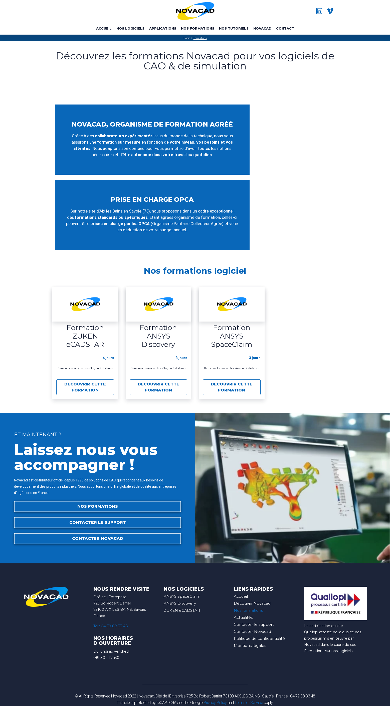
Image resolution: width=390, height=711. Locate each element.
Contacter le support (254, 624)
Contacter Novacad (252, 631)
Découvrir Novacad (252, 603)
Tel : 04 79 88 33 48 (110, 626)
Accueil (241, 596)
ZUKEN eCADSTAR (182, 610)
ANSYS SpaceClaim (182, 596)
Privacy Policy (215, 702)
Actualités (243, 617)
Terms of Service (249, 702)
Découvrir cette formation (85, 387)
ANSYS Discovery (180, 603)
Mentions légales (250, 645)
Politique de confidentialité (259, 638)
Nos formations (248, 610)
